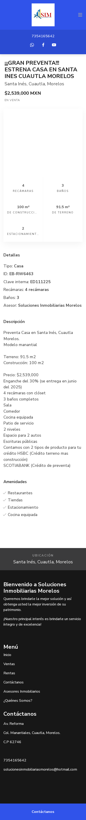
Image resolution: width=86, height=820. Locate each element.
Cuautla (37, 84)
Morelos (55, 84)
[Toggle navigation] (80, 15)
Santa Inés (16, 84)
